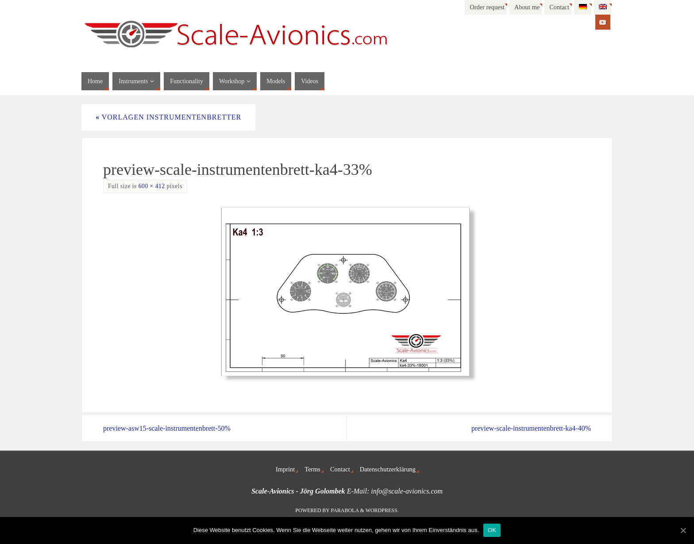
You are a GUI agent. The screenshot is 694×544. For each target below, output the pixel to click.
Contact (559, 7)
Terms (312, 469)
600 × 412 (152, 186)
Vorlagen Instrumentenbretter (168, 117)
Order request (487, 7)
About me (527, 7)
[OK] (683, 530)
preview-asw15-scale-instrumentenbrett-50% (167, 428)
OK (492, 530)
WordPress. (382, 510)
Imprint (285, 469)
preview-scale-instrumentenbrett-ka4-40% (531, 428)
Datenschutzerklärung (388, 469)
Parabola (345, 510)
